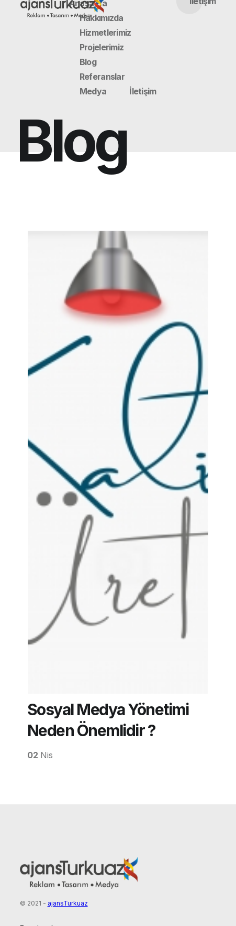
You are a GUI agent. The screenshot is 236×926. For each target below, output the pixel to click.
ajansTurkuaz (68, 903)
